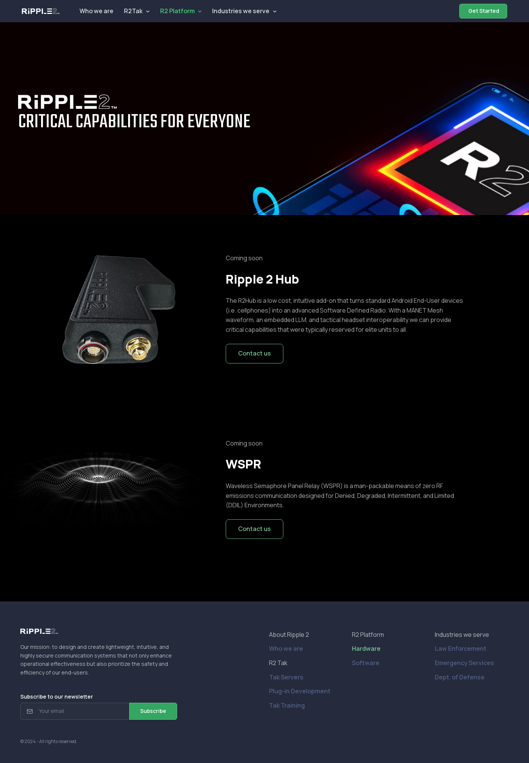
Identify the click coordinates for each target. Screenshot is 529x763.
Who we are (96, 11)
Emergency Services (464, 663)
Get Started (483, 10)
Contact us (254, 353)
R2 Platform (177, 11)
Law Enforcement (460, 648)
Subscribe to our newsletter (56, 696)
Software (365, 663)
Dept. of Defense (460, 677)
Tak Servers (286, 677)
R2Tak (133, 11)
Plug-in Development (299, 691)
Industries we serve (240, 11)
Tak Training (287, 705)
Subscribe (153, 710)
